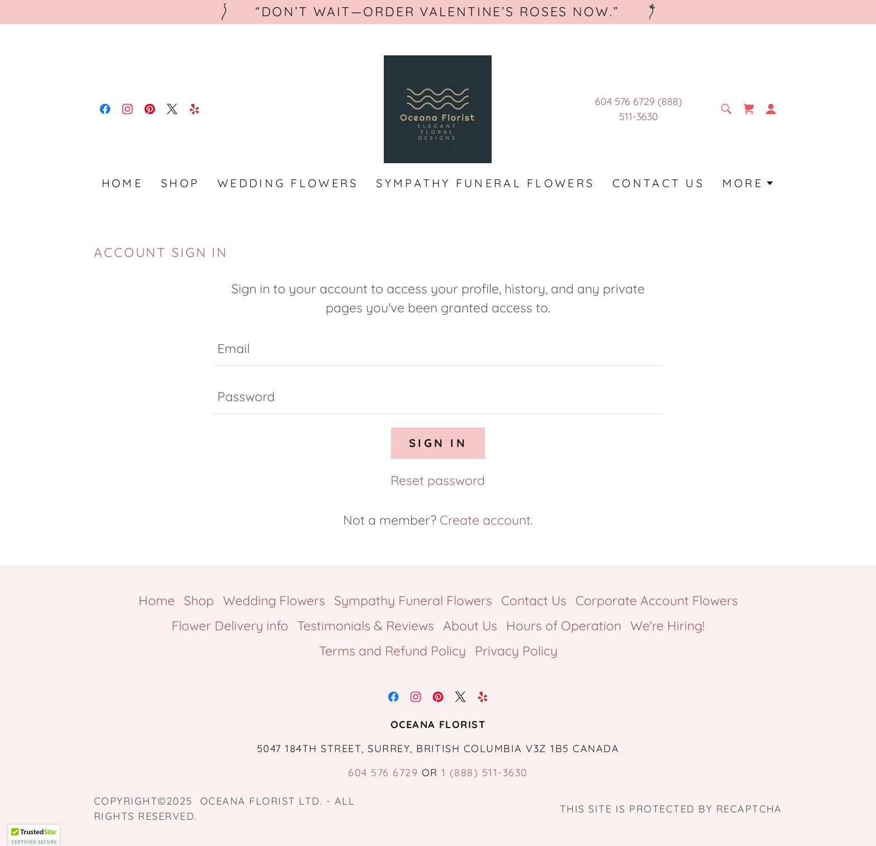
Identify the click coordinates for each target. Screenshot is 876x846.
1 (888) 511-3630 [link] (484, 772)
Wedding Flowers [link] (287, 183)
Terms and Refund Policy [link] (392, 651)
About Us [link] (470, 625)
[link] (105, 109)
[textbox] (438, 348)
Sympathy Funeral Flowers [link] (485, 183)
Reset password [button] (438, 480)
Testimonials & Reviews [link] (365, 625)
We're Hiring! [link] (667, 625)
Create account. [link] (486, 520)
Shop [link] (180, 183)
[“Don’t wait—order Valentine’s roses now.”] (438, 12)
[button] (771, 109)
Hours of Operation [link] (563, 625)
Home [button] (157, 600)
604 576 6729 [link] (383, 772)
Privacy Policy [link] (516, 651)
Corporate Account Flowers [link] (656, 600)
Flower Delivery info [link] (230, 625)
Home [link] (122, 183)
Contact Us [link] (658, 183)
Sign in (438, 443)
